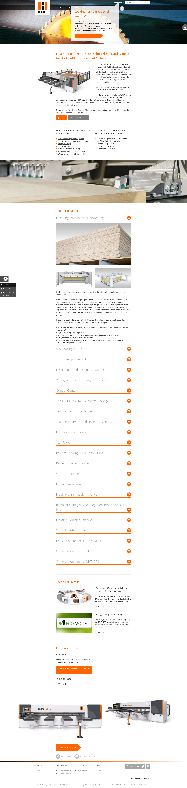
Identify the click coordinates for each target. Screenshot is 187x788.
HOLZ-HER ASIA (60, 46)
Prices (61, 118)
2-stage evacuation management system (73, 141)
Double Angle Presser (66, 146)
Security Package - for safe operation (71, 151)
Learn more (102, 606)
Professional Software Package (69, 149)
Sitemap (147, 785)
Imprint (119, 785)
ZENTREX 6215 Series (67, 748)
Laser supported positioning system (71, 139)
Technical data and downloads (8, 294)
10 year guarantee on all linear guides (71, 154)
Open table (62, 684)
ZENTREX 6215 (101, 46)
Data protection (130, 785)
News (40, 771)
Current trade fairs (64, 771)
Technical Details (8, 289)
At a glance (6, 284)
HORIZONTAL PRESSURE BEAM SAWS (85, 46)
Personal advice (79, 118)
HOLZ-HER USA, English (87, 35)
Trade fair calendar (64, 774)
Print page (66, 756)
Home (112, 785)
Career (98, 771)
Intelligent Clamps (64, 144)
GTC (140, 785)
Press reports (82, 771)
